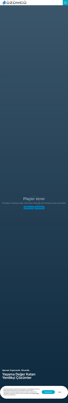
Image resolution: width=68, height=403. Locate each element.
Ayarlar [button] (59, 392)
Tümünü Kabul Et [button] (48, 392)
